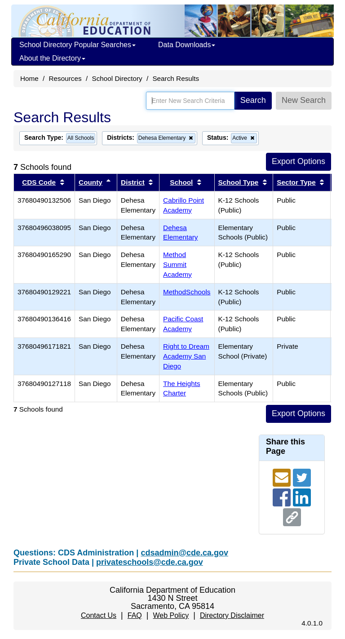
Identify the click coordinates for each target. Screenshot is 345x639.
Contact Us (98, 615)
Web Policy (171, 615)
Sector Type (296, 182)
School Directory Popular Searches (77, 45)
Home (29, 78)
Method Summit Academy (177, 264)
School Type (238, 182)
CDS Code (39, 182)
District (133, 182)
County (90, 182)
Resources (65, 78)
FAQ (135, 615)
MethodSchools (186, 292)
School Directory (117, 78)
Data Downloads (186, 45)
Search (253, 100)
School (181, 182)
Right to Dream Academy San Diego (186, 356)
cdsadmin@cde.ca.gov (184, 552)
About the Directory (52, 58)
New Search (304, 100)
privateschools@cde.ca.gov (149, 562)
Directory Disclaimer (232, 615)
